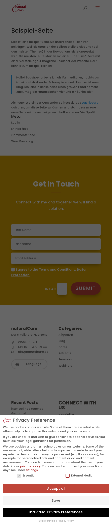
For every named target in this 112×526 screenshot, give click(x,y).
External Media (79, 476)
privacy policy (30, 466)
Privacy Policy (66, 520)
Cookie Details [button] (47, 520)
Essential (26, 476)
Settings (32, 470)
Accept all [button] (56, 488)
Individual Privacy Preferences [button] (56, 512)
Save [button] (56, 500)
